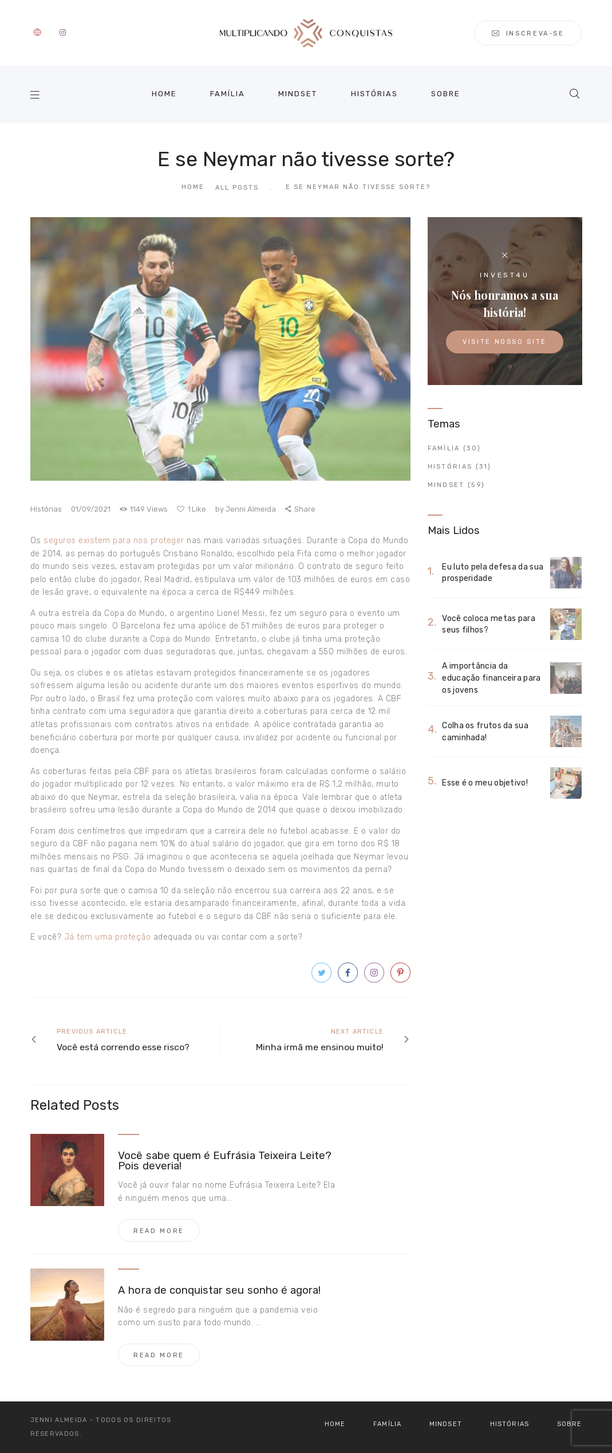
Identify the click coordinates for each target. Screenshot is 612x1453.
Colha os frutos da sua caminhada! (485, 732)
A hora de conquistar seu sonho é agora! (219, 1291)
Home (192, 187)
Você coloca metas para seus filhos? (488, 624)
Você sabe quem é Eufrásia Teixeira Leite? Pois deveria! (224, 1161)
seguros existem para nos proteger (114, 540)
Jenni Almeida (246, 509)
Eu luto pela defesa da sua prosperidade (492, 572)
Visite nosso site (505, 341)
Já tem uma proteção (107, 937)
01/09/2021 (90, 509)
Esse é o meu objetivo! (485, 783)
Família (444, 448)
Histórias (46, 509)
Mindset (446, 485)
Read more (158, 1231)
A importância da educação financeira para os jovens (491, 678)
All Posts (237, 187)
